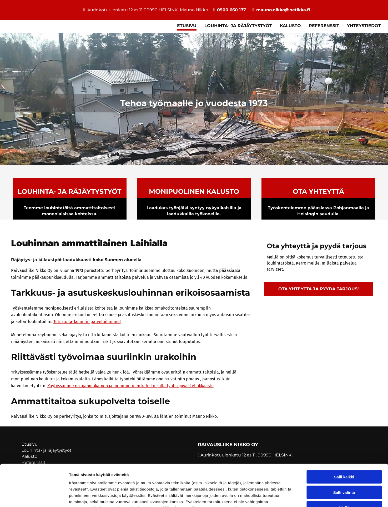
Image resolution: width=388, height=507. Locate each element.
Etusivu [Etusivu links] (186, 25)
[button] (318, 289)
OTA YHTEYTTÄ (318, 191)
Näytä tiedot (281, 496)
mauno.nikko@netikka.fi (283, 9)
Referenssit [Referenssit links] (324, 25)
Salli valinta (344, 453)
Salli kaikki (344, 437)
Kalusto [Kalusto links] (290, 25)
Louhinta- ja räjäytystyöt (69, 191)
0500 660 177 (231, 9)
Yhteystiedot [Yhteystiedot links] (364, 25)
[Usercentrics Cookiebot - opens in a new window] (34, 497)
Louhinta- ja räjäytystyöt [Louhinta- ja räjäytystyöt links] (238, 25)
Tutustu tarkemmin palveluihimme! (87, 321)
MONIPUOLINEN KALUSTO (194, 191)
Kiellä (344, 468)
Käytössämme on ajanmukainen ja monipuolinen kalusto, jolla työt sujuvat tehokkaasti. (130, 385)
